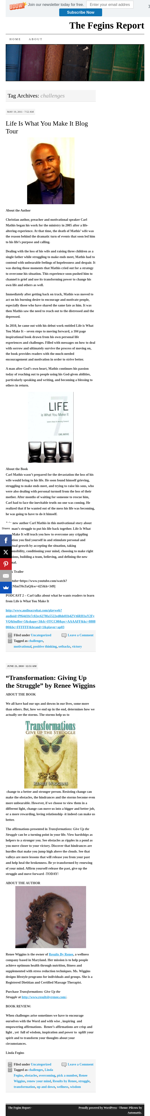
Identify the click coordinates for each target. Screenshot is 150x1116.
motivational (22, 646)
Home (15, 39)
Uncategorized (41, 635)
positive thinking (45, 646)
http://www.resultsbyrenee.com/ (44, 997)
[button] (56, 5)
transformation (24, 1087)
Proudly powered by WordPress (98, 1107)
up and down (46, 1087)
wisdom (75, 1087)
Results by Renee (65, 1081)
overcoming (47, 1075)
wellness (62, 1087)
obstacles (31, 1075)
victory (77, 646)
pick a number (67, 1075)
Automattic (134, 1112)
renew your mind (39, 1081)
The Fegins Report (106, 25)
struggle (84, 1081)
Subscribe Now (80, 12)
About (36, 39)
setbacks (64, 646)
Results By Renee (61, 954)
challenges (36, 641)
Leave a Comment (80, 635)
